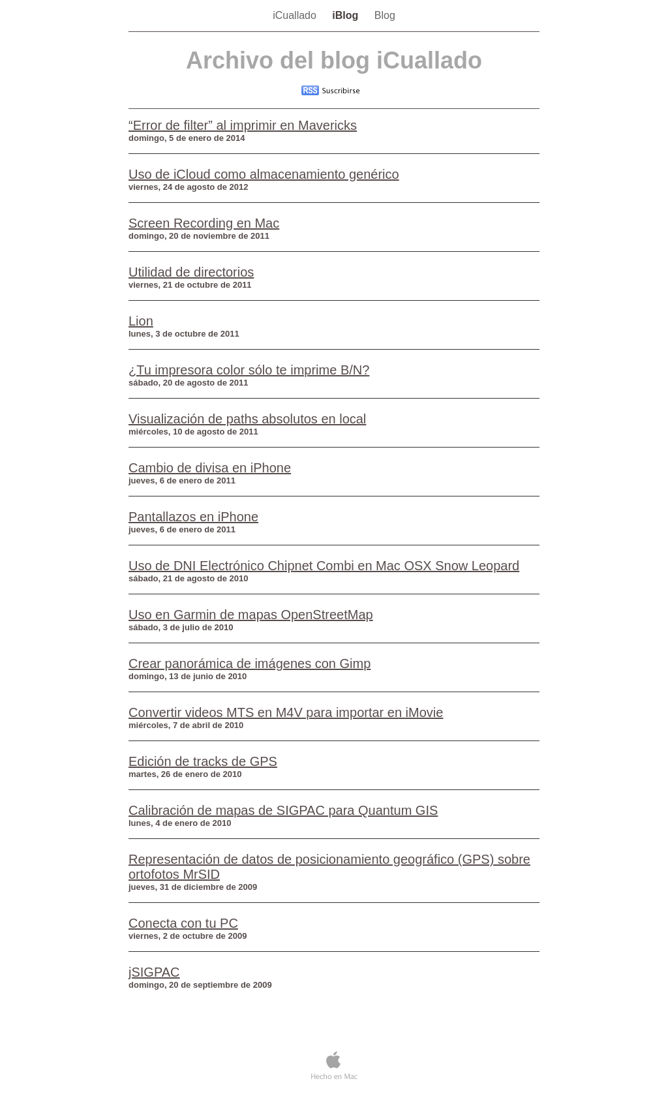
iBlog (346, 15)
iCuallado (296, 15)
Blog (384, 15)
